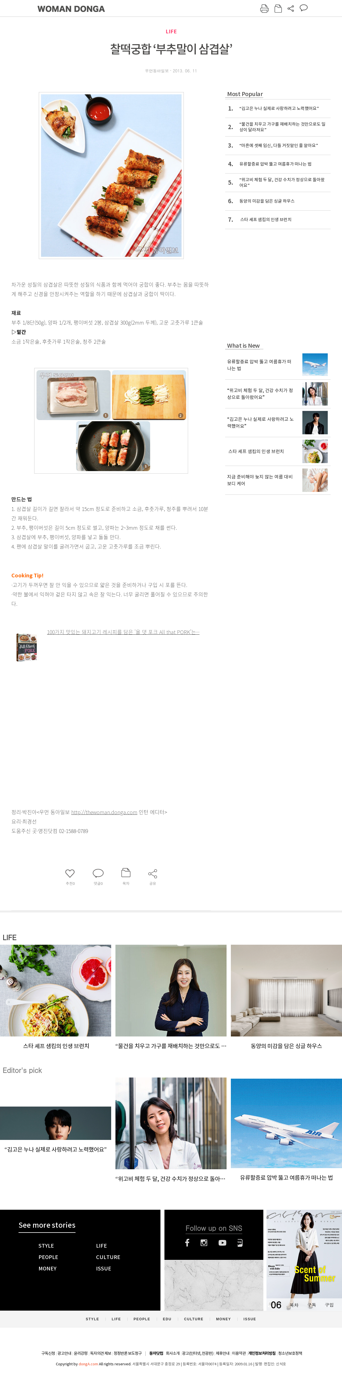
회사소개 (173, 1353)
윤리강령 (80, 1353)
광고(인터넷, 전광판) (197, 1353)
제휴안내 (222, 1353)
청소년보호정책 (290, 1353)
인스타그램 (204, 1242)
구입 (329, 1304)
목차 (293, 1304)
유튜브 (222, 1242)
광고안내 (64, 1353)
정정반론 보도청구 (128, 1353)
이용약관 (239, 1353)
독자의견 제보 (100, 1353)
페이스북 (187, 1242)
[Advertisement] (96, 703)
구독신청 (48, 1353)
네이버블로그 (240, 1242)
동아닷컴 (156, 1353)
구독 (311, 1304)
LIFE (171, 31)
